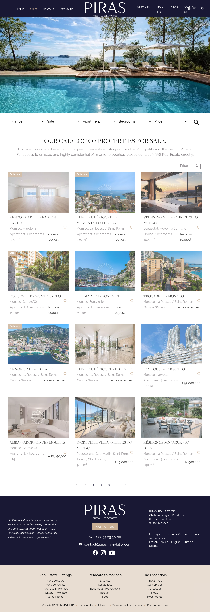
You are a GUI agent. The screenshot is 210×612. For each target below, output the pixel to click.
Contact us (105, 526)
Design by (157, 605)
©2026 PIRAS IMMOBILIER (58, 605)
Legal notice (86, 605)
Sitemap (103, 605)
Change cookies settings (127, 605)
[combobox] (28, 121)
